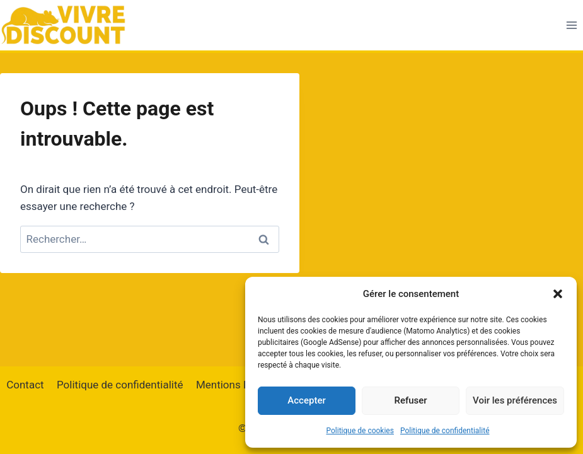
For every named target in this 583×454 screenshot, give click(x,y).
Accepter (306, 400)
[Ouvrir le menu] (571, 25)
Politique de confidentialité (445, 430)
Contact (24, 384)
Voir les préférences (515, 400)
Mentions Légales (238, 384)
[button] (557, 294)
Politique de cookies (360, 430)
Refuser (410, 400)
